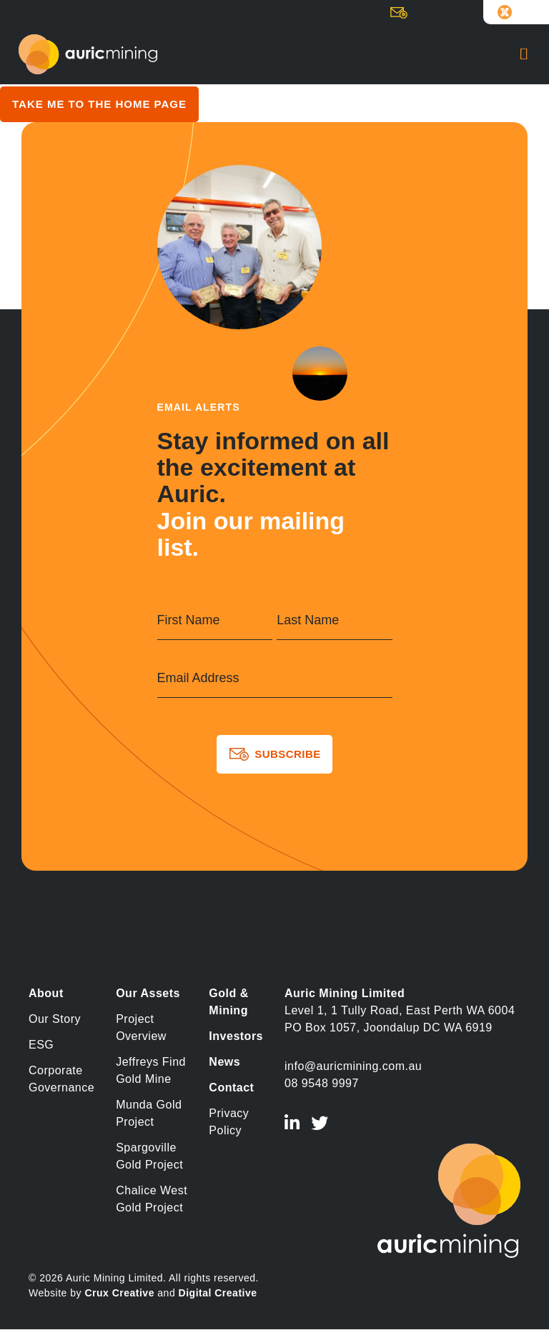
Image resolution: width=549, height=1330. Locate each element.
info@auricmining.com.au (353, 1066)
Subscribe (403, 15)
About (46, 993)
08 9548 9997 (322, 1083)
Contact (231, 1087)
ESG (41, 1045)
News (224, 1062)
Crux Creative (119, 1293)
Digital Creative (218, 1293)
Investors (236, 1036)
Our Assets (148, 993)
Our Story (55, 1019)
